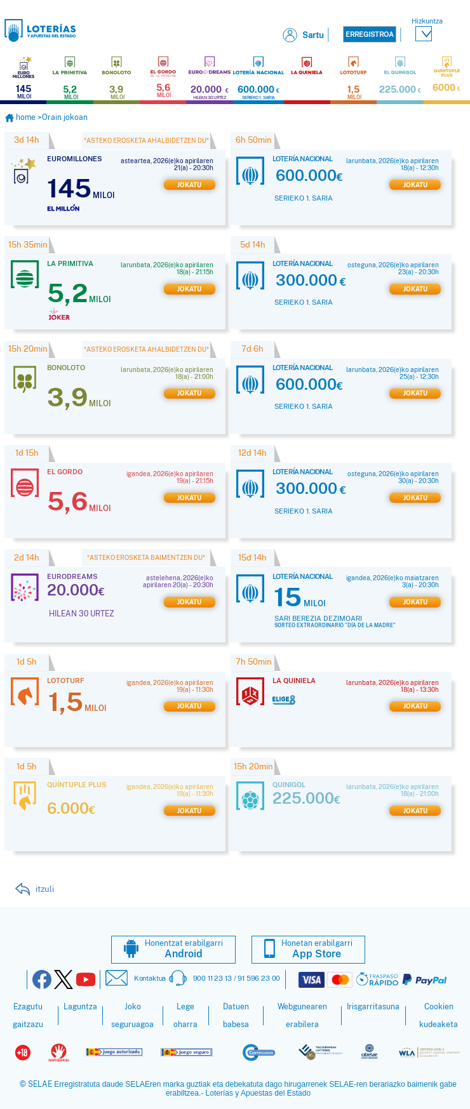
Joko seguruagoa (132, 1014)
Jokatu (189, 183)
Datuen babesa (236, 1014)
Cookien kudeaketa (438, 1014)
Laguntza (80, 1005)
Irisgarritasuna (373, 1005)
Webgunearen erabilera (302, 1014)
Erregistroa (370, 34)
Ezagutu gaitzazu (28, 1014)
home (20, 116)
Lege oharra (185, 1014)
